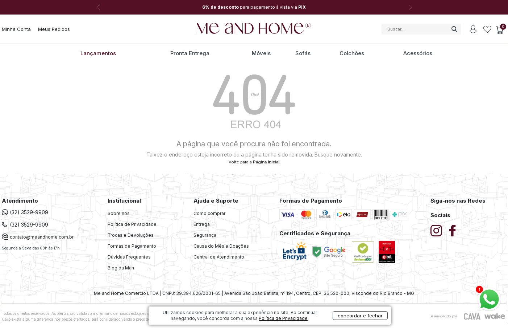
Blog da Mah (121, 268)
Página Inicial (266, 161)
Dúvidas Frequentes (129, 257)
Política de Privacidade (132, 224)
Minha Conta (16, 29)
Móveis (261, 53)
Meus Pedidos (54, 29)
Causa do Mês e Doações (221, 246)
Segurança (204, 235)
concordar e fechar (356, 316)
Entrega (201, 224)
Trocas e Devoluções (131, 235)
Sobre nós (119, 213)
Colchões (352, 53)
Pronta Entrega (189, 53)
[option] (254, 7)
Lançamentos (98, 53)
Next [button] (409, 7)
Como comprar (209, 213)
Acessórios (417, 53)
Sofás (303, 53)
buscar (454, 29)
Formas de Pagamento (132, 246)
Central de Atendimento (218, 257)
